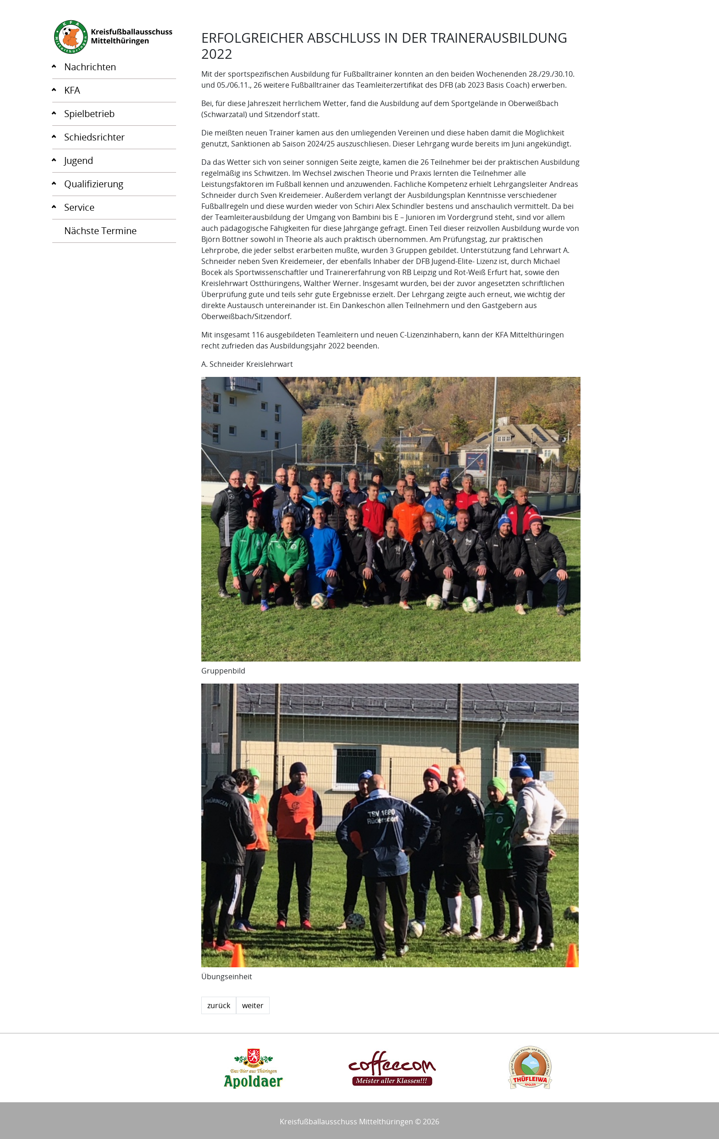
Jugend (78, 160)
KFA (72, 90)
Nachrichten (90, 67)
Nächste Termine (100, 230)
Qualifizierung (93, 184)
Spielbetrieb (89, 113)
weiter (253, 1005)
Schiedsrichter (94, 137)
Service (79, 207)
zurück (218, 1005)
